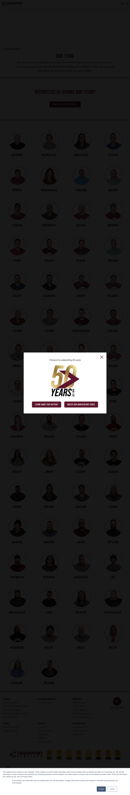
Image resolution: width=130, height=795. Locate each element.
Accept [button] (101, 789)
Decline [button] (112, 789)
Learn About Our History (46, 404)
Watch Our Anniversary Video (81, 404)
